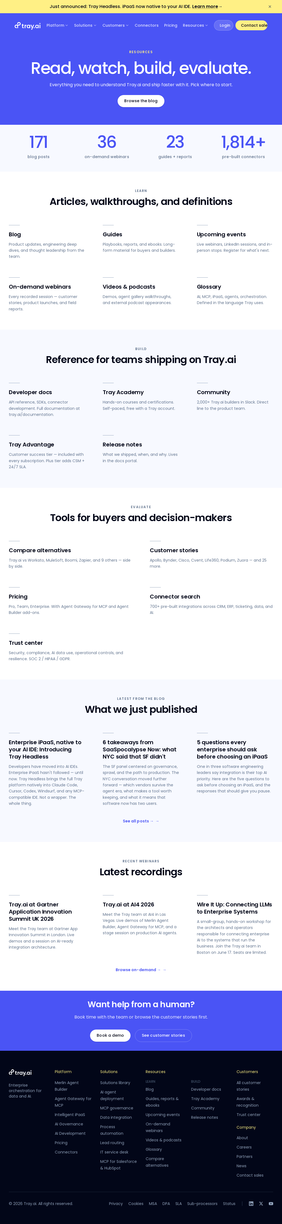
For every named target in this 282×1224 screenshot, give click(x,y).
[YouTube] (271, 1203)
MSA (153, 1203)
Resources (195, 25)
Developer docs (206, 1089)
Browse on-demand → (141, 970)
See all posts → (141, 821)
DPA (166, 1203)
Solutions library (115, 1082)
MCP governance (116, 1108)
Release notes (204, 1117)
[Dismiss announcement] (270, 6)
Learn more (207, 6)
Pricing (170, 25)
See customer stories (163, 1035)
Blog (150, 1089)
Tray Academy (205, 1098)
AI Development (70, 1133)
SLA (178, 1203)
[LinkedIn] (251, 1203)
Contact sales (254, 25)
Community (203, 1108)
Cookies (135, 1203)
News (241, 1166)
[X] (261, 1203)
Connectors (147, 25)
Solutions (85, 25)
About (242, 1138)
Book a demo (110, 1035)
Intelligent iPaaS (70, 1114)
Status (229, 1203)
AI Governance (69, 1124)
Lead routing (112, 1143)
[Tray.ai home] (28, 25)
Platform (58, 25)
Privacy (116, 1203)
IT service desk (114, 1152)
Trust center (249, 1114)
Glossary (154, 1149)
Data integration (116, 1117)
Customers (115, 25)
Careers (244, 1147)
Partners (245, 1156)
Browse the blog (141, 101)
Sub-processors (202, 1203)
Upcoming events (163, 1114)
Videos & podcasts (163, 1140)
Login (225, 25)
